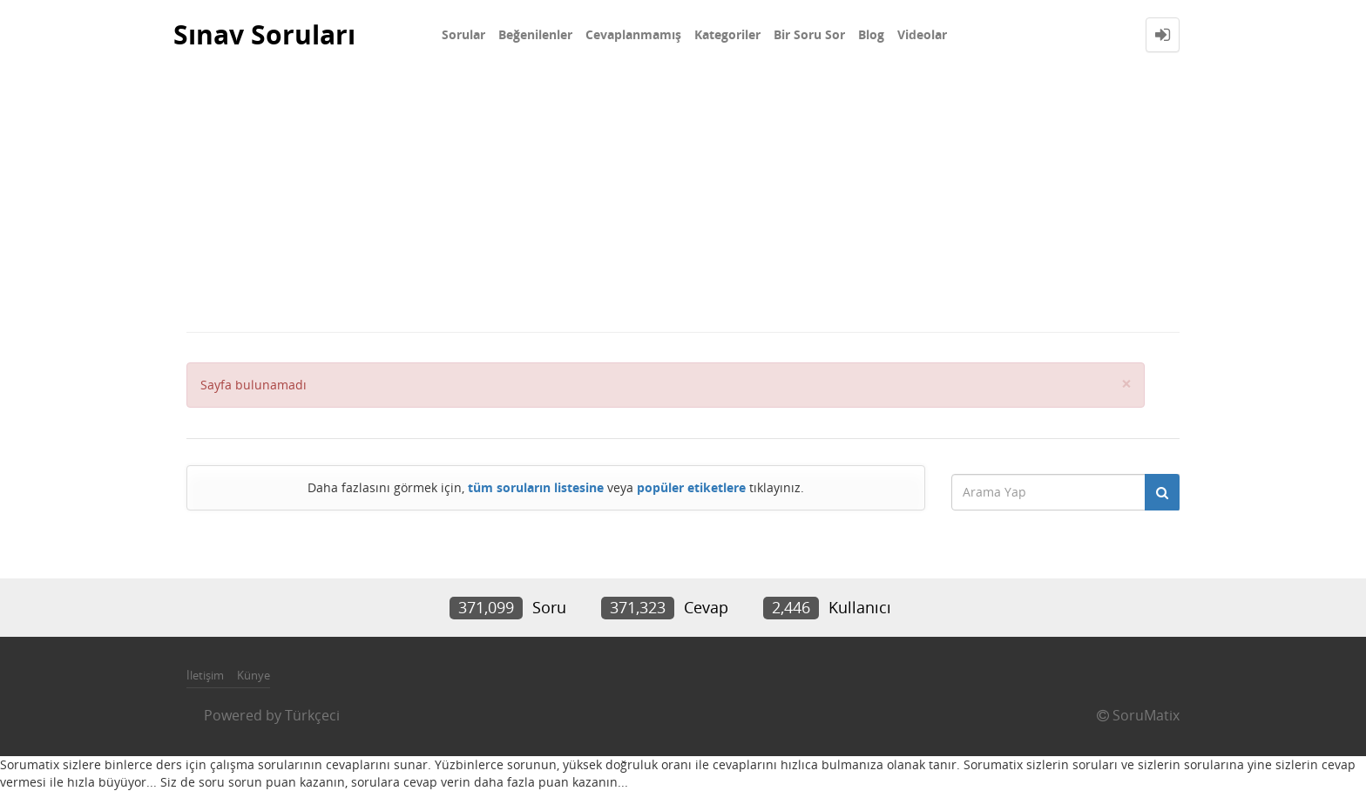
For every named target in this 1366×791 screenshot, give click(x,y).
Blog (871, 34)
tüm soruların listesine (536, 487)
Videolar (922, 34)
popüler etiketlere (691, 487)
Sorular (463, 34)
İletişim (205, 675)
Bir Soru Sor (809, 34)
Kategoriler (727, 34)
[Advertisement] (683, 200)
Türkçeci (312, 715)
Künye (253, 675)
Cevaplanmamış (633, 34)
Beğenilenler (535, 34)
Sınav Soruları (264, 34)
